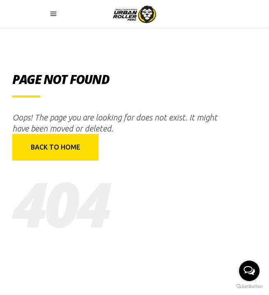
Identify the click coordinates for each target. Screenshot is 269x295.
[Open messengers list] (249, 271)
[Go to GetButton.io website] (249, 286)
